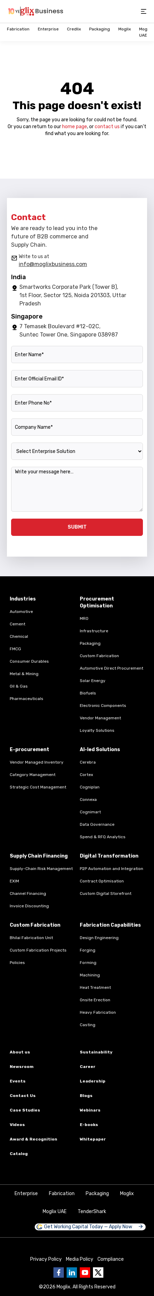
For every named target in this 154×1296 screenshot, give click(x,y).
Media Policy (79, 1259)
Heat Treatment (95, 987)
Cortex (86, 774)
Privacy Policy (46, 1259)
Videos (17, 1124)
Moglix (124, 29)
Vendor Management (100, 718)
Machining (90, 975)
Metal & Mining (24, 673)
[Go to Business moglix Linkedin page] (72, 1272)
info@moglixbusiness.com (53, 264)
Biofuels (88, 693)
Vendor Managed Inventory (36, 762)
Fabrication (18, 29)
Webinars (90, 1110)
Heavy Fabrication (98, 1012)
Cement (17, 624)
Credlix (74, 29)
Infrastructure (94, 630)
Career (87, 1066)
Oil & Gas (19, 686)
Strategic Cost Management (38, 787)
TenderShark (92, 1211)
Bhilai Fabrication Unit (31, 937)
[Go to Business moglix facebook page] (58, 1272)
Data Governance (97, 824)
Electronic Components (103, 705)
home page (74, 127)
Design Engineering (99, 937)
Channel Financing (28, 893)
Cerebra (88, 762)
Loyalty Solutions (97, 730)
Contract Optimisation (102, 881)
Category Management (32, 774)
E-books (89, 1124)
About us (20, 1052)
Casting (87, 1024)
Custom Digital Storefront (105, 893)
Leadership (92, 1081)
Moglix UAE (55, 1211)
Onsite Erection (95, 999)
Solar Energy (92, 680)
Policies (17, 962)
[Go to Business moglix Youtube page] (85, 1272)
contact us (107, 127)
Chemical (19, 636)
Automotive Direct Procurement (111, 668)
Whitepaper (93, 1139)
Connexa (88, 799)
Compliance (110, 1259)
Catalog (19, 1153)
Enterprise (48, 29)
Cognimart (90, 812)
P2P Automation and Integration (111, 868)
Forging (87, 950)
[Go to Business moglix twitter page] (98, 1272)
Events (18, 1081)
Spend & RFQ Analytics (103, 836)
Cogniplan (90, 787)
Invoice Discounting (29, 906)
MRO (84, 618)
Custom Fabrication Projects (38, 950)
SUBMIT (77, 527)
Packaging (99, 29)
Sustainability (96, 1052)
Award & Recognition (33, 1139)
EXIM (14, 881)
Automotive (21, 611)
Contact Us (23, 1095)
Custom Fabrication (99, 655)
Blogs (86, 1095)
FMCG (15, 648)
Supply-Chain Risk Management (41, 868)
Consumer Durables (29, 661)
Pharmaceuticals (26, 698)
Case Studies (25, 1110)
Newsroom (22, 1066)
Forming (88, 962)
